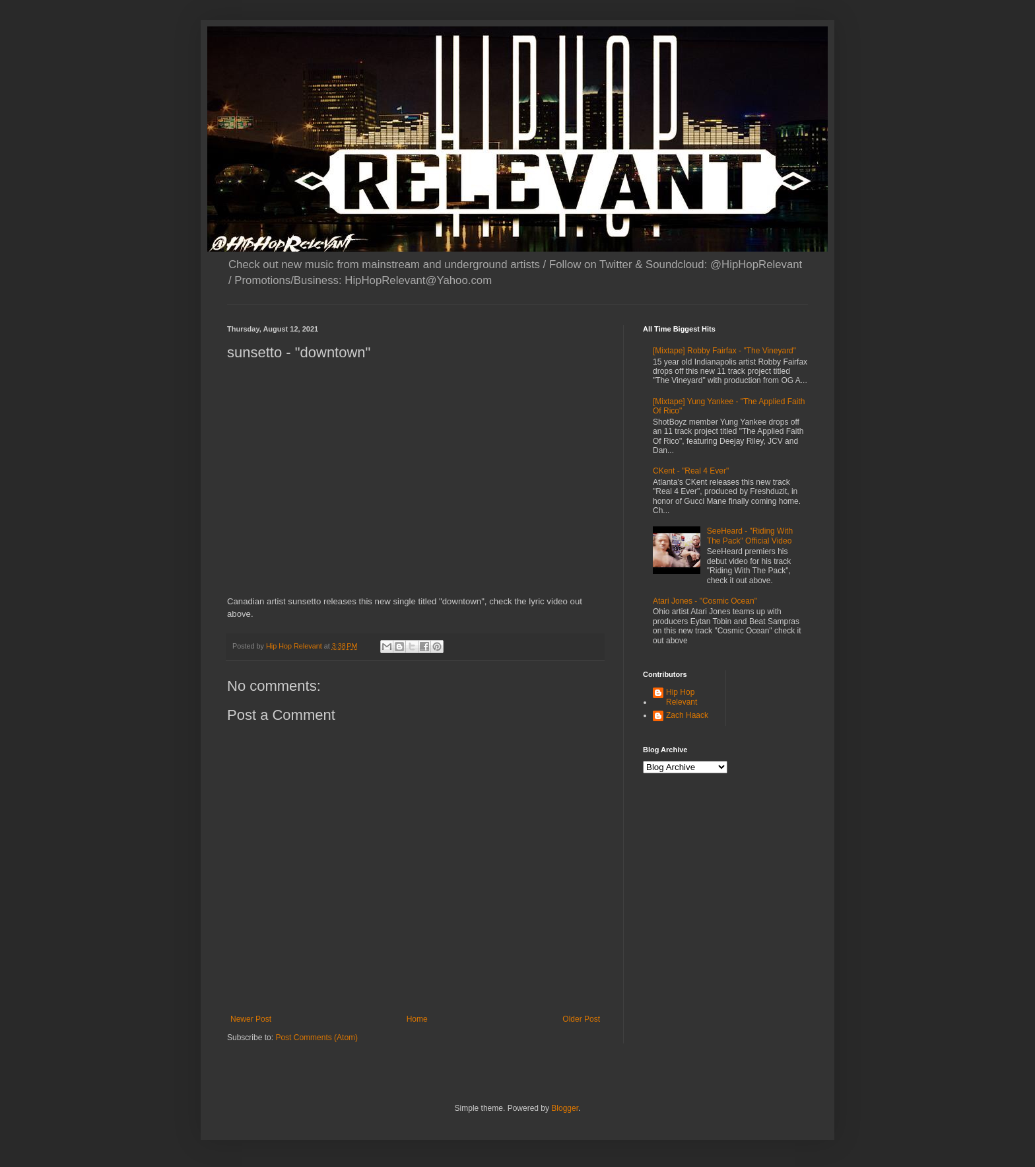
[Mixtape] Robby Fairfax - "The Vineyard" (724, 350)
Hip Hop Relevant (681, 697)
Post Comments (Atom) (316, 1037)
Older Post (581, 1019)
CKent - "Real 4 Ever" (691, 471)
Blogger (564, 1108)
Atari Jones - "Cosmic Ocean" (705, 601)
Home (417, 1019)
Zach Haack (687, 715)
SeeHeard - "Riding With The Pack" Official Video (750, 535)
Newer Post (250, 1019)
